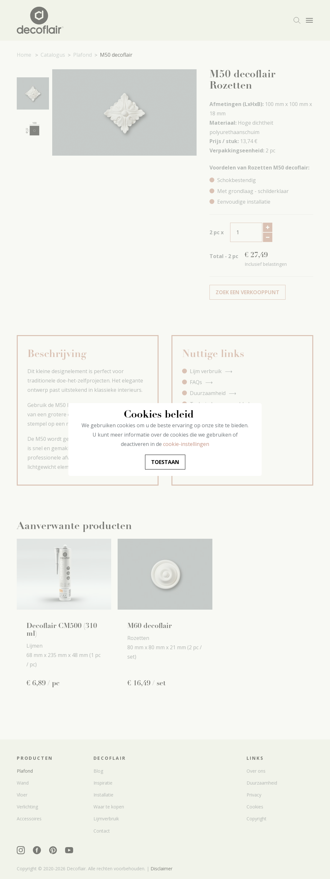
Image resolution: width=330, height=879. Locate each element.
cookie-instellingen (186, 444)
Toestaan (165, 462)
